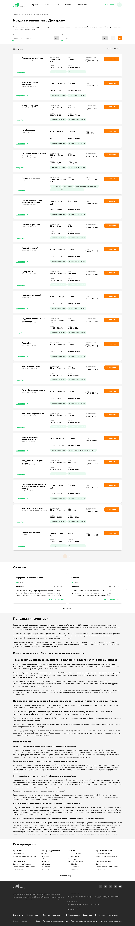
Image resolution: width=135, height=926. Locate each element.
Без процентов (101, 864)
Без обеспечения (19, 861)
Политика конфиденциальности (84, 921)
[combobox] (113, 49)
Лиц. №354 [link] (34, 368)
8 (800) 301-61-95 (72, 901)
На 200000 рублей (74, 869)
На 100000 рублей (74, 853)
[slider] (36, 40)
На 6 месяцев (45, 867)
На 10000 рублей (74, 856)
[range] (36, 38)
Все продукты (26, 14)
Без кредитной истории (21, 859)
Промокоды (100, 915)
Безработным (100, 869)
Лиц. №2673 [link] (30, 132)
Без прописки (18, 869)
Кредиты (37, 5)
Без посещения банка (103, 861)
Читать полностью (56, 599)
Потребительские (19, 853)
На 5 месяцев (45, 864)
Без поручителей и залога (22, 864)
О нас (38, 921)
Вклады (69, 5)
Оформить (111, 367)
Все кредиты (18, 915)
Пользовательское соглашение (55, 921)
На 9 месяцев (45, 869)
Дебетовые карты (73, 915)
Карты (48, 5)
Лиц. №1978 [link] (43, 510)
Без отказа (99, 859)
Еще (95, 5)
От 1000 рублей (73, 859)
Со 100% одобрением (75, 861)
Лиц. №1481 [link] (32, 465)
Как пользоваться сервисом (111, 921)
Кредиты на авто (33, 915)
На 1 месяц (44, 853)
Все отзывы (67, 608)
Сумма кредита (17, 34)
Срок (63, 34)
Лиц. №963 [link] (33, 60)
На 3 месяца (45, 859)
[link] (100, 886)
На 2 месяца (45, 856)
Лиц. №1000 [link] (31, 108)
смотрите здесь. (56, 899)
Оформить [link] (111, 59)
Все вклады (87, 915)
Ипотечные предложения (53, 915)
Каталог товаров (114, 915)
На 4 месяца (45, 861)
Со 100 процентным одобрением (24, 856)
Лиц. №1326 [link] (33, 86)
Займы (58, 5)
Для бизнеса (83, 5)
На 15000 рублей (74, 867)
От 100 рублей (73, 864)
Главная (15, 14)
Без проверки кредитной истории (24, 867)
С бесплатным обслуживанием (106, 856)
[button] (109, 4)
